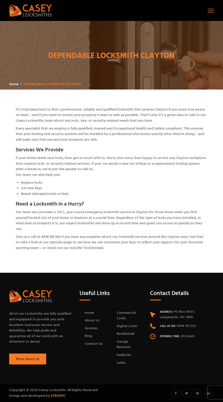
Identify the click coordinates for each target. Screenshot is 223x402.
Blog (88, 336)
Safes (121, 363)
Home (89, 313)
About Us (92, 320)
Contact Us (93, 344)
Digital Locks (127, 326)
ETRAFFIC (58, 396)
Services (91, 328)
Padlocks (124, 355)
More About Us (27, 359)
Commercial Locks (126, 315)
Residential (125, 334)
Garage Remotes (124, 344)
